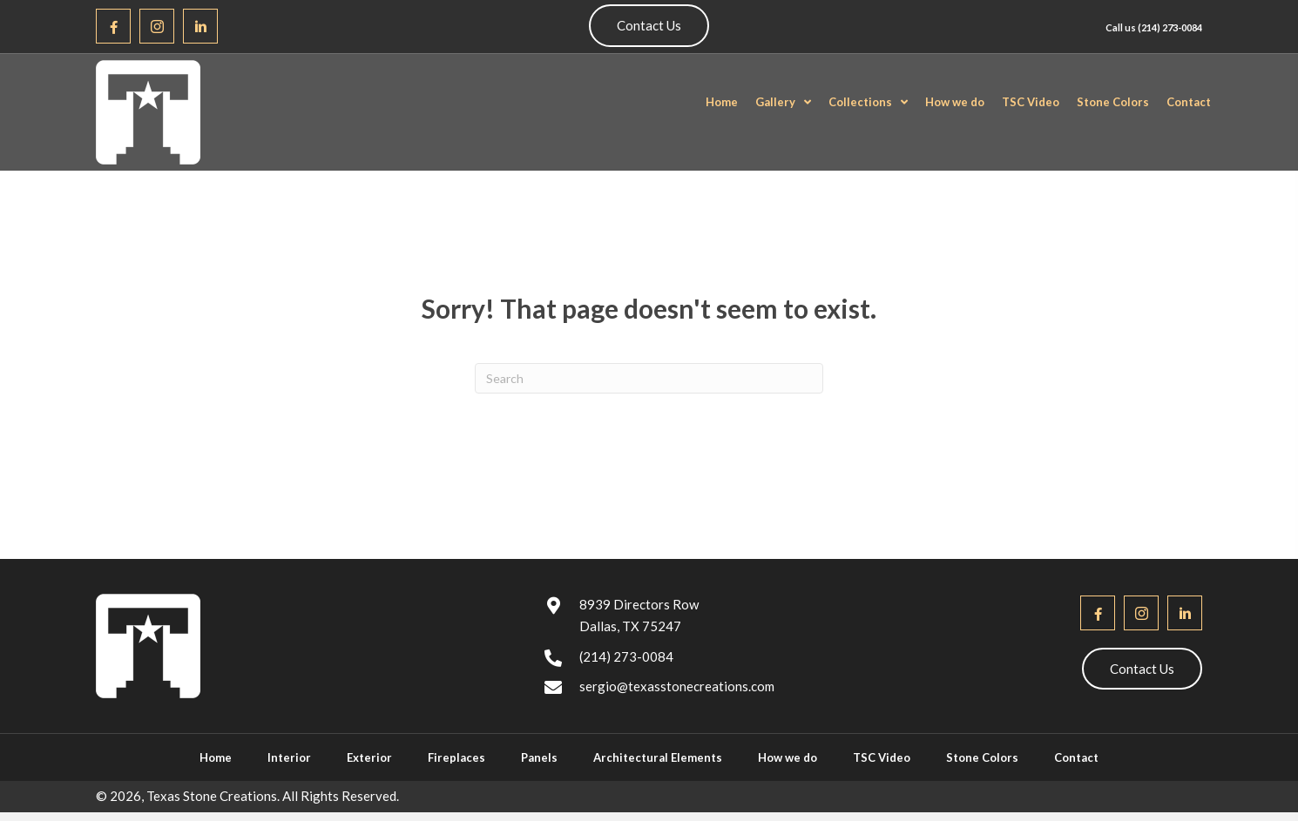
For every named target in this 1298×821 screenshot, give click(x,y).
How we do (787, 758)
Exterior (369, 758)
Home (215, 758)
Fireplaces (456, 758)
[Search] (649, 378)
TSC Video (881, 758)
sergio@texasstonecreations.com (676, 686)
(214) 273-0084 (1170, 27)
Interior (289, 758)
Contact (1076, 758)
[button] (113, 26)
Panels (539, 758)
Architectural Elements (657, 758)
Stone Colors (982, 758)
